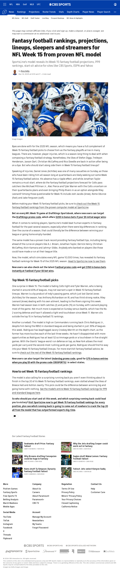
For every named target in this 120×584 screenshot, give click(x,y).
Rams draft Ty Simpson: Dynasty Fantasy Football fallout (40, 470)
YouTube (7, 517)
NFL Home (15, 18)
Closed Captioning (70, 503)
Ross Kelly (25, 71)
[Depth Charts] (73, 12)
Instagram (8, 524)
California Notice (69, 506)
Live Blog (45, 18)
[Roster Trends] (49, 12)
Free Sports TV (10, 496)
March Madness (10, 503)
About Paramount (40, 496)
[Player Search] (104, 12)
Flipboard (7, 538)
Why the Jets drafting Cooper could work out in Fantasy (90, 445)
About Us (36, 488)
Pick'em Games (10, 488)
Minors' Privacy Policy (72, 496)
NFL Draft (25, 18)
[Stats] (61, 12)
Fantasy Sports (10, 492)
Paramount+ (38, 499)
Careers (36, 492)
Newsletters (38, 520)
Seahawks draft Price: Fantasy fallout (39, 445)
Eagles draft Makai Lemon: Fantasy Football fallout (90, 457)
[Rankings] (21, 12)
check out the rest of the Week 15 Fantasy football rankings (50, 352)
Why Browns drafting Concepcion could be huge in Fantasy (40, 457)
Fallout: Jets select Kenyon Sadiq (89, 469)
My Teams (37, 524)
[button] (115, 12)
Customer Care (98, 492)
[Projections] (34, 12)
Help (93, 488)
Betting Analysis (10, 499)
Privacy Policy (68, 492)
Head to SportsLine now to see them (86, 261)
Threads (7, 535)
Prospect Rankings (57, 18)
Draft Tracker (35, 18)
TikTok (6, 520)
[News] (11, 12)
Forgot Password (40, 527)
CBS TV (35, 503)
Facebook (7, 527)
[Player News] (88, 12)
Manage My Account (41, 517)
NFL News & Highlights (75, 18)
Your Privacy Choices (71, 499)
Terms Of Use (68, 488)
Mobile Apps (9, 506)
